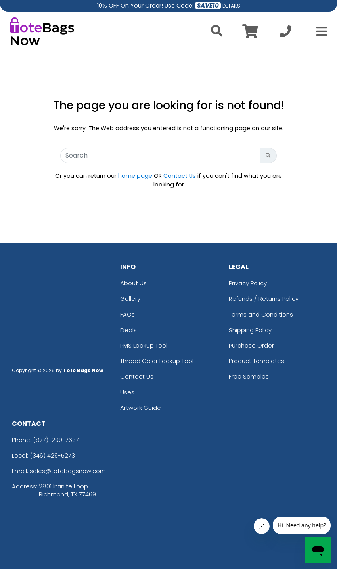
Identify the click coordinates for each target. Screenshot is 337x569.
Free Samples (249, 376)
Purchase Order (251, 345)
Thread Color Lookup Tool (156, 361)
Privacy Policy (248, 283)
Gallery (130, 298)
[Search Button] (268, 155)
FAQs (127, 314)
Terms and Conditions (261, 314)
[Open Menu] (319, 31)
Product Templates (256, 361)
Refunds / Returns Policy (264, 298)
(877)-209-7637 (56, 440)
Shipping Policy (250, 330)
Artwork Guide (140, 408)
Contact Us (179, 176)
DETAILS (231, 5)
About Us (133, 283)
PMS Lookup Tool (143, 345)
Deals (128, 330)
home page (135, 176)
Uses (127, 392)
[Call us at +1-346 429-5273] (285, 33)
